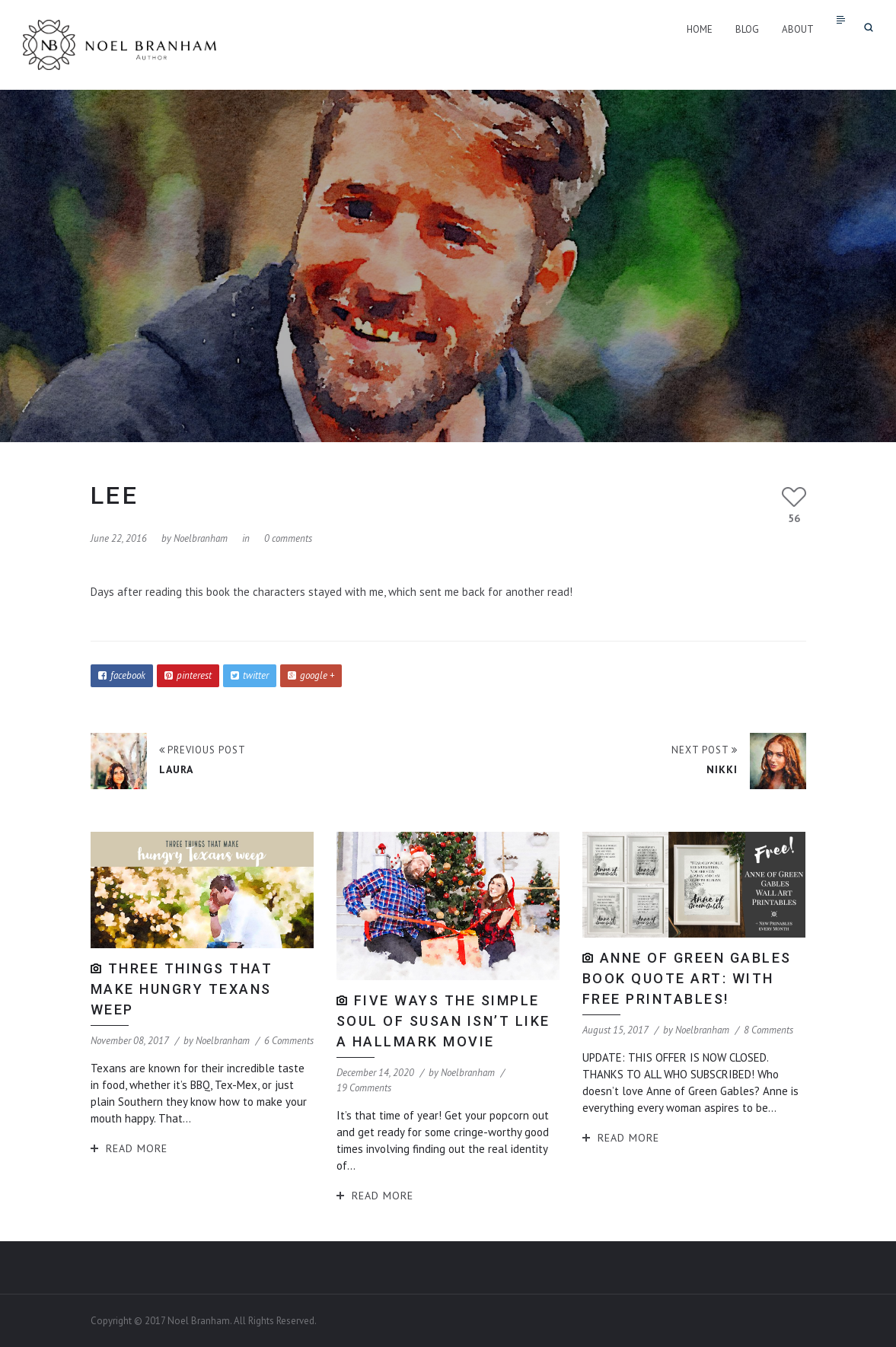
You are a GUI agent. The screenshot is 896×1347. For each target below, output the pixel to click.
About (798, 29)
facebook (121, 675)
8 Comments (768, 1030)
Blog (747, 29)
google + (311, 675)
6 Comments (289, 1040)
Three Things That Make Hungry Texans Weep (182, 988)
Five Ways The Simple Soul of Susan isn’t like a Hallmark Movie (443, 1020)
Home (700, 29)
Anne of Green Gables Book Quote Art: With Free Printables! (687, 978)
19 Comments (363, 1087)
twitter (250, 675)
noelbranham (201, 538)
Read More (136, 1148)
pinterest (188, 675)
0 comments (288, 538)
